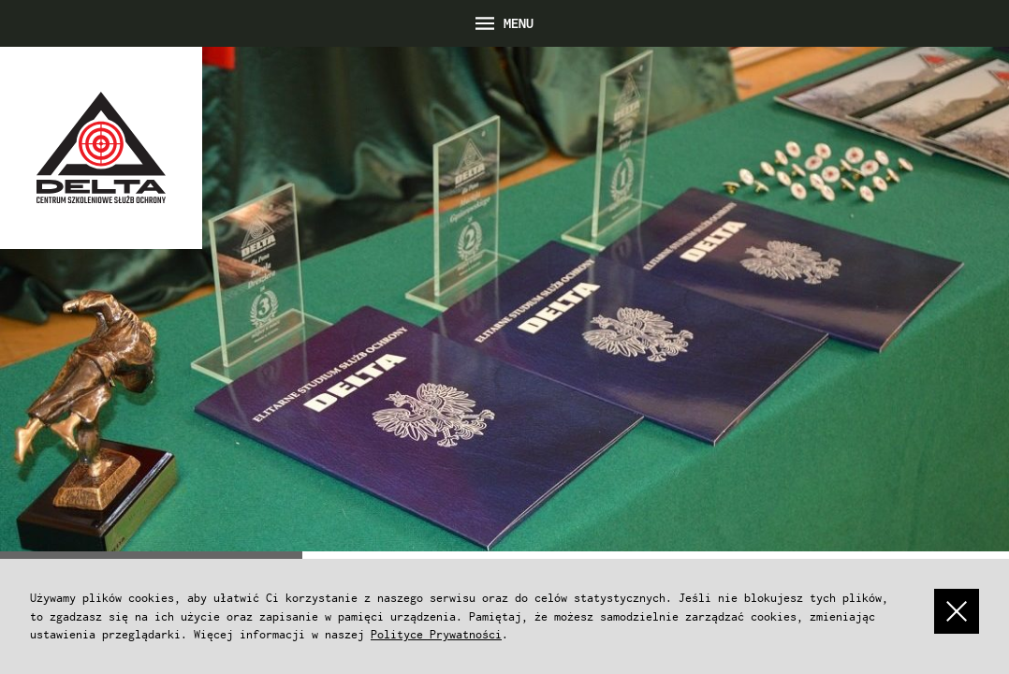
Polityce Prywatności (436, 634)
